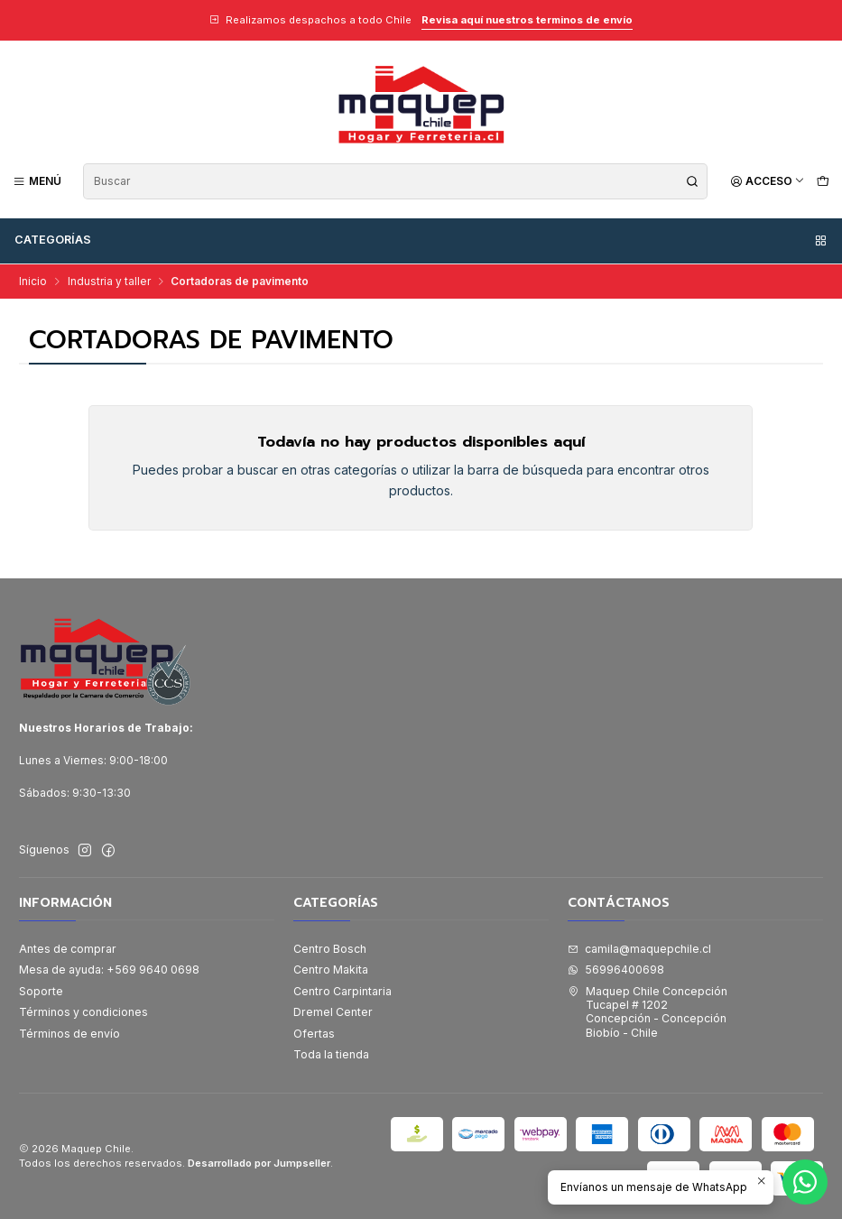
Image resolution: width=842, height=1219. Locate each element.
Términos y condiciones (83, 1012)
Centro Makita (330, 969)
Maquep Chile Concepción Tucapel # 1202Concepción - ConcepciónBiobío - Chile (647, 1011)
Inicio (33, 281)
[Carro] (822, 181)
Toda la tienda (331, 1054)
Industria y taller (109, 281)
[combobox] (395, 181)
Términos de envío (69, 1033)
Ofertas (314, 1033)
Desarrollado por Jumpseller (259, 1163)
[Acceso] (767, 181)
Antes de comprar (67, 949)
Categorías (421, 240)
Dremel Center (333, 1012)
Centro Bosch (329, 949)
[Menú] (37, 181)
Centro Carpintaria (342, 991)
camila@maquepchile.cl (639, 949)
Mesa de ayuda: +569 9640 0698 (109, 969)
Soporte (41, 991)
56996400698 (616, 969)
